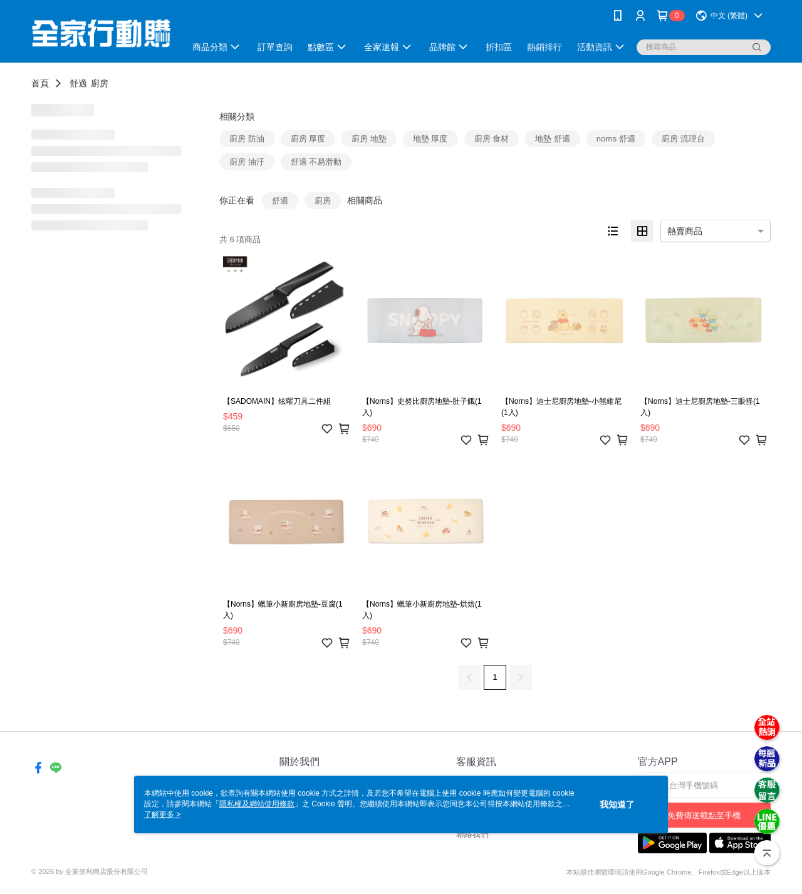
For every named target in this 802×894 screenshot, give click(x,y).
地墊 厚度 (430, 138)
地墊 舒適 (552, 138)
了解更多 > (162, 814)
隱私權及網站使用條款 (256, 803)
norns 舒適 (615, 138)
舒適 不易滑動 (316, 162)
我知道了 (617, 804)
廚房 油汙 (246, 162)
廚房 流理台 (683, 138)
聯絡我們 (472, 834)
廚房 (99, 83)
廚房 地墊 (369, 138)
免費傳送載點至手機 (704, 815)
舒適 (78, 83)
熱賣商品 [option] (684, 231)
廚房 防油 (246, 138)
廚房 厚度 (308, 138)
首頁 (40, 83)
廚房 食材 (491, 138)
